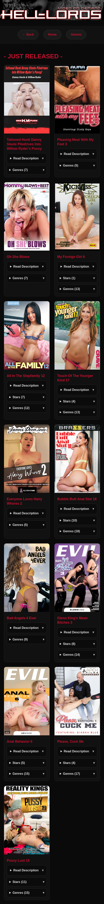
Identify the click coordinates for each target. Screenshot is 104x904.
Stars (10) (70, 520)
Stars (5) (19, 763)
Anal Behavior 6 (19, 741)
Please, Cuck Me (70, 741)
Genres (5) (70, 165)
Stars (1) (69, 278)
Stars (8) (69, 643)
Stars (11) (20, 882)
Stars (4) (69, 401)
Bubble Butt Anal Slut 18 (77, 499)
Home (52, 34)
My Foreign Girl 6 (71, 257)
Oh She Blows (18, 257)
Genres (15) (21, 773)
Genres (76, 34)
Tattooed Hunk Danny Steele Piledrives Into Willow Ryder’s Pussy (24, 144)
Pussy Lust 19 (18, 860)
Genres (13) (71, 289)
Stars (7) (19, 397)
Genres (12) (21, 408)
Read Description (26, 158)
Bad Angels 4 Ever (21, 618)
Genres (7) (20, 170)
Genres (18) (71, 531)
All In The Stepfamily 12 (26, 376)
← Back (28, 34)
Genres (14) (71, 654)
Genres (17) (71, 773)
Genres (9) (20, 639)
